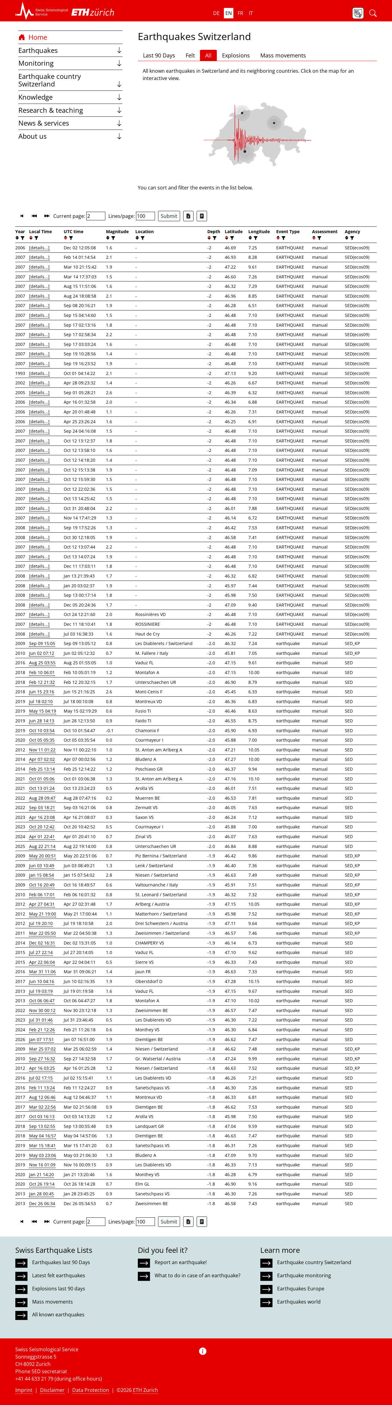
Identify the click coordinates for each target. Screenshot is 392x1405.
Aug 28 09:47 (42, 798)
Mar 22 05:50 (42, 933)
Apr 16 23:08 (42, 817)
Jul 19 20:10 (41, 923)
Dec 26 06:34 (42, 1203)
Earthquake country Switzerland (70, 80)
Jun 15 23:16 (41, 692)
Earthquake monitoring (304, 1275)
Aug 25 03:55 (42, 663)
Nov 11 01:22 (42, 750)
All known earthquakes (58, 1314)
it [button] (251, 13)
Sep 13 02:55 (42, 1126)
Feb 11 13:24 (42, 1088)
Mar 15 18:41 (42, 1145)
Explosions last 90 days (58, 1288)
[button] (41, 11)
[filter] (22, 238)
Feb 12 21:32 (42, 682)
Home (32, 37)
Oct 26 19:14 (42, 1184)
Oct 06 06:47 (42, 1000)
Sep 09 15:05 (42, 643)
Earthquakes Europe (300, 1288)
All (208, 55)
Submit (169, 216)
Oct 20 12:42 (42, 827)
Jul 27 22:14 (41, 952)
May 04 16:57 (42, 1136)
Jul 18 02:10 (41, 701)
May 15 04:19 (42, 711)
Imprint (23, 1390)
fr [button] (240, 13)
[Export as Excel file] (188, 216)
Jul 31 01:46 (41, 1020)
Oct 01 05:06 (42, 779)
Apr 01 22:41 (42, 836)
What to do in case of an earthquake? (197, 1275)
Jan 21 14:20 (41, 1174)
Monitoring (70, 63)
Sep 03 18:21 (42, 807)
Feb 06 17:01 (42, 894)
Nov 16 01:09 (42, 1165)
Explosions (236, 55)
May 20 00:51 (42, 856)
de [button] (216, 13)
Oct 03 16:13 (42, 1116)
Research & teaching (70, 110)
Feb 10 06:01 (42, 672)
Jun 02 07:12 (41, 653)
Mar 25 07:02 (42, 1049)
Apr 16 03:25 (42, 1068)
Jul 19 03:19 (41, 991)
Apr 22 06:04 (42, 962)
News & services (70, 123)
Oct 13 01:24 (42, 788)
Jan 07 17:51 (41, 1039)
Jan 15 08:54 (41, 875)
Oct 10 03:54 (42, 730)
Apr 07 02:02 (42, 759)
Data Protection (90, 1390)
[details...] (39, 248)
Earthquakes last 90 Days (61, 1262)
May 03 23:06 (42, 1155)
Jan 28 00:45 (41, 1194)
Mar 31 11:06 (42, 971)
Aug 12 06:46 (42, 1097)
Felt (190, 55)
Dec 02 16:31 (42, 943)
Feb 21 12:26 (42, 1030)
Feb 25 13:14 (42, 769)
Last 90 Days (159, 55)
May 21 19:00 (42, 914)
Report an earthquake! (181, 1262)
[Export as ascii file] (202, 216)
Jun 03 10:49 (41, 865)
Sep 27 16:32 (42, 1059)
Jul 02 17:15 (41, 1078)
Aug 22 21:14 (42, 846)
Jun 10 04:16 (41, 981)
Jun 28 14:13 (41, 721)
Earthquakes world (299, 1301)
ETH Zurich (145, 1390)
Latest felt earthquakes (58, 1275)
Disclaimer (52, 1390)
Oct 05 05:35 (42, 740)
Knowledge (70, 97)
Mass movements (283, 55)
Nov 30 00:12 (42, 1010)
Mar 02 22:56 (42, 1107)
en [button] (228, 13)
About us (70, 136)
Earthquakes (70, 50)
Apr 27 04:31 (42, 904)
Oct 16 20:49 (42, 885)
